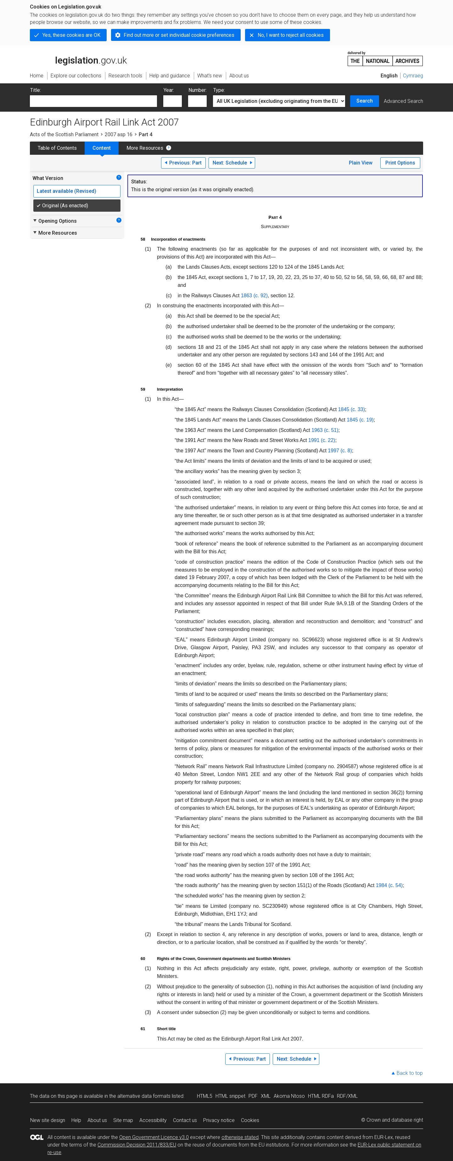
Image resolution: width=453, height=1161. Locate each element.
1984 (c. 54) (389, 885)
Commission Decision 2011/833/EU (137, 1145)
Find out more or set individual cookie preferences (179, 35)
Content (101, 148)
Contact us (185, 1120)
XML (266, 1096)
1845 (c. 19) (360, 419)
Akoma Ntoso (289, 1096)
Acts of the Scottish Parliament (64, 134)
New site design (47, 1120)
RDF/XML (347, 1096)
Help (76, 1120)
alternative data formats (144, 1096)
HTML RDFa (321, 1096)
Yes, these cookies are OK (71, 35)
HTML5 (204, 1096)
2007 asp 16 (118, 134)
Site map (123, 1120)
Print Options (400, 163)
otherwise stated (240, 1137)
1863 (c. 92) (254, 295)
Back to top (410, 1073)
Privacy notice (219, 1120)
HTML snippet (230, 1096)
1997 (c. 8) (340, 450)
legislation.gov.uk (78, 58)
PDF (253, 1096)
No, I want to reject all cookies (291, 35)
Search (364, 101)
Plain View (360, 163)
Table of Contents (57, 148)
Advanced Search (403, 101)
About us (97, 1120)
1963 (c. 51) (324, 430)
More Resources (144, 148)
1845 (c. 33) (351, 409)
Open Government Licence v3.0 (154, 1137)
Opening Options (54, 221)
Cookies (250, 1120)
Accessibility (153, 1120)
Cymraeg (413, 76)
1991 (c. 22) (321, 440)
